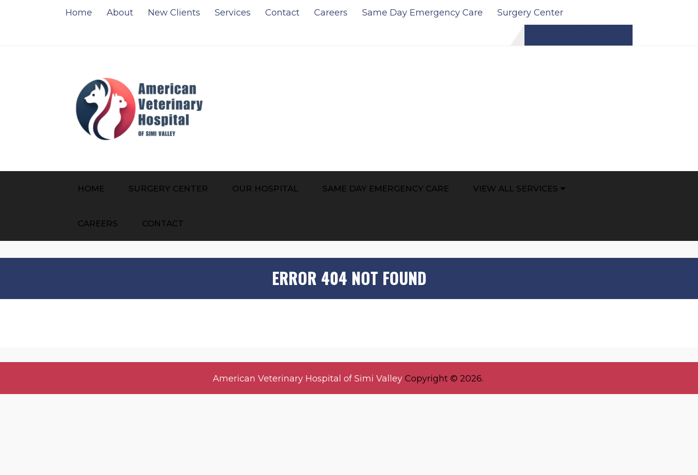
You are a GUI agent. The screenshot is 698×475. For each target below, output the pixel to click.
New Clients (174, 12)
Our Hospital (265, 188)
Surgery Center (530, 12)
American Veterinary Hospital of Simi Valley (307, 378)
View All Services (515, 188)
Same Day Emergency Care (422, 12)
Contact (282, 12)
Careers (331, 12)
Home (78, 12)
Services (233, 12)
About (120, 12)
